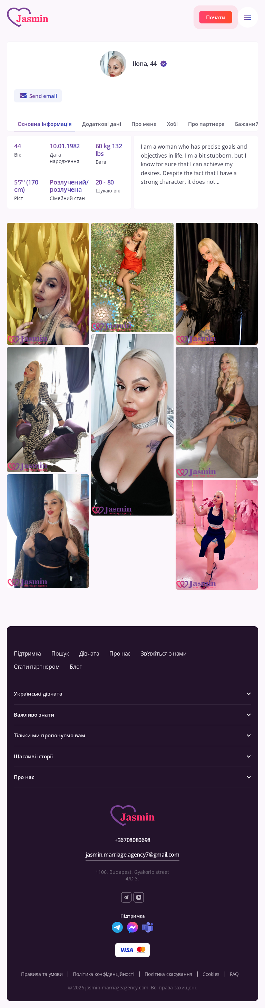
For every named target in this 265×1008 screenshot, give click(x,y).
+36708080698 (132, 840)
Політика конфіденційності (103, 974)
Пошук (60, 653)
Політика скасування (168, 974)
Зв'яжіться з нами (164, 653)
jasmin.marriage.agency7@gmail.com (132, 854)
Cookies (211, 974)
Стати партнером (36, 666)
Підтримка (27, 653)
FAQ (234, 974)
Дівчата (89, 653)
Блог (76, 666)
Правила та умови (42, 974)
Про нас (119, 653)
